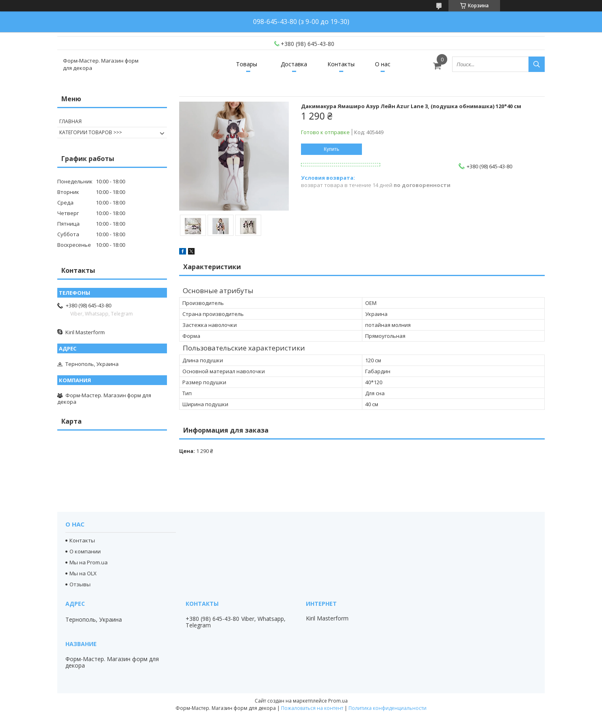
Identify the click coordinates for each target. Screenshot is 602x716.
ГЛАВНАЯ (70, 121)
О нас (382, 64)
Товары (246, 64)
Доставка (294, 64)
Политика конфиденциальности (388, 708)
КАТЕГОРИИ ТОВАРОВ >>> (90, 132)
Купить (331, 149)
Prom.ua (338, 700)
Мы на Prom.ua (88, 562)
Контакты (341, 64)
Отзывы (80, 584)
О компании (85, 551)
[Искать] (536, 64)
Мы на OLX (83, 573)
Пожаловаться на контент (312, 708)
